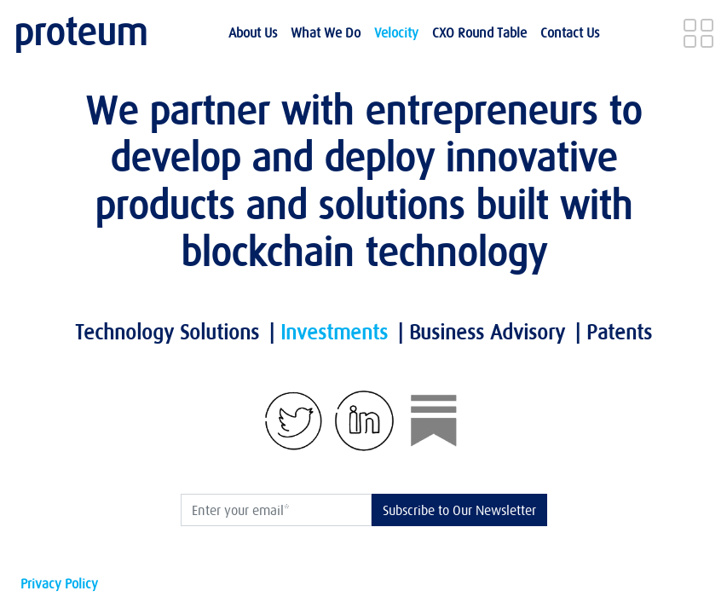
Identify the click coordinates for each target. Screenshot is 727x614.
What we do (326, 32)
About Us (252, 32)
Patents (619, 332)
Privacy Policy (59, 583)
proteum (80, 32)
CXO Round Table (479, 32)
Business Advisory (487, 332)
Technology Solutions (167, 332)
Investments (334, 332)
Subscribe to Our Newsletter (459, 510)
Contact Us (569, 32)
